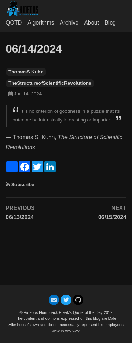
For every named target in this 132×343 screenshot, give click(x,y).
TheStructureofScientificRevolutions (50, 83)
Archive (69, 23)
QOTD (14, 23)
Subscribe (22, 184)
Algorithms (40, 23)
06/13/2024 (20, 217)
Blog (110, 23)
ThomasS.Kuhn (26, 71)
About (91, 23)
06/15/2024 (112, 217)
